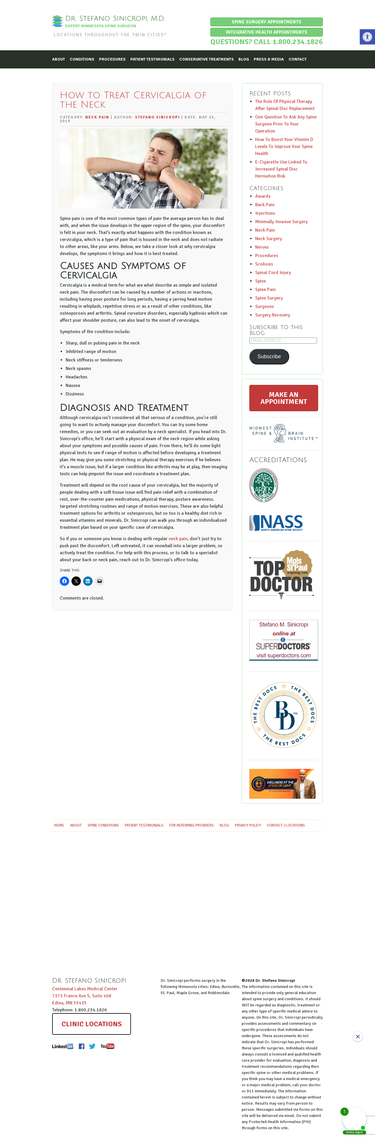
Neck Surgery (268, 238)
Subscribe (269, 356)
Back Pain (265, 204)
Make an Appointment (283, 398)
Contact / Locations (286, 825)
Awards (262, 196)
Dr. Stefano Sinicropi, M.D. (116, 18)
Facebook (82, 1046)
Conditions (82, 58)
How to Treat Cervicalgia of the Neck (133, 99)
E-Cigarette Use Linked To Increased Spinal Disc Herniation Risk (281, 169)
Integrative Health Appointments (266, 32)
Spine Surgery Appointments (266, 22)
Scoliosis (264, 264)
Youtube (107, 1046)
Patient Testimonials (152, 58)
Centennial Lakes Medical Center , (84, 996)
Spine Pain (265, 289)
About (58, 58)
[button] (367, 36)
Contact (298, 58)
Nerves (262, 247)
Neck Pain (97, 117)
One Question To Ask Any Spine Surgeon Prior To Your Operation (286, 124)
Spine (260, 281)
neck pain (178, 539)
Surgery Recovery (272, 315)
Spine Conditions (103, 825)
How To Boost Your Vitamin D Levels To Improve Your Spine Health (284, 146)
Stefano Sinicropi (157, 117)
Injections (265, 213)
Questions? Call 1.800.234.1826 (266, 41)
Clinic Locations (92, 1023)
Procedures (112, 58)
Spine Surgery (269, 298)
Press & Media (269, 58)
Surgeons (264, 306)
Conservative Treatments (206, 58)
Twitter (92, 1046)
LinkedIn (63, 1046)
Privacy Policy (248, 825)
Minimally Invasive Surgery (281, 221)
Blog (243, 58)
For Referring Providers (191, 825)
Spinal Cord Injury (273, 272)
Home (59, 825)
